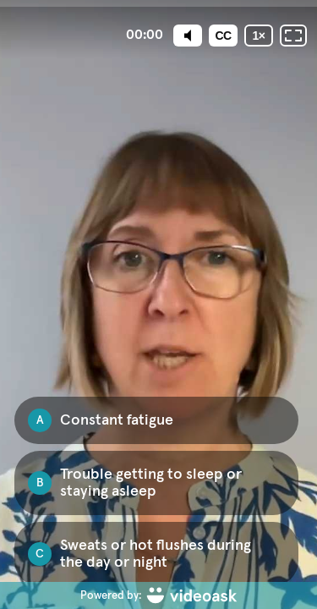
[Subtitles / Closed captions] (223, 36)
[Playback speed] (258, 36)
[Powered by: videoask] (158, 595)
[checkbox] (156, 420)
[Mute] (187, 36)
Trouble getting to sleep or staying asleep (151, 483)
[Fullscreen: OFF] (293, 36)
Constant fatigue (116, 420)
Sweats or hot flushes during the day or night (155, 554)
